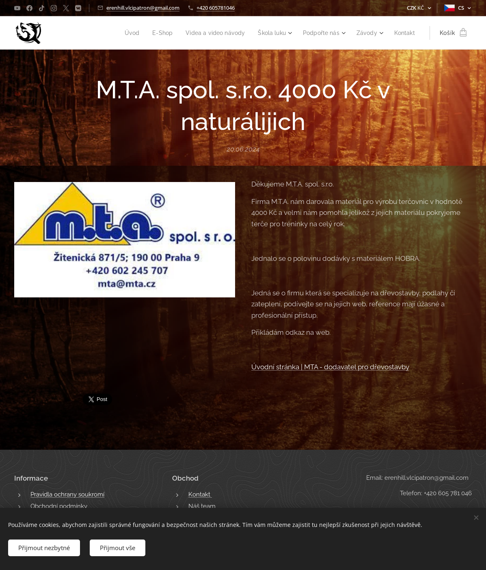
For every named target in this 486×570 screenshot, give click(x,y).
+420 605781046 (216, 7)
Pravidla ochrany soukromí (67, 494)
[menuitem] (120, 33)
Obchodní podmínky (58, 506)
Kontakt (200, 494)
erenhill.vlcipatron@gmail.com (142, 7)
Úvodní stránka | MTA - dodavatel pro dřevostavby (330, 367)
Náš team (202, 506)
